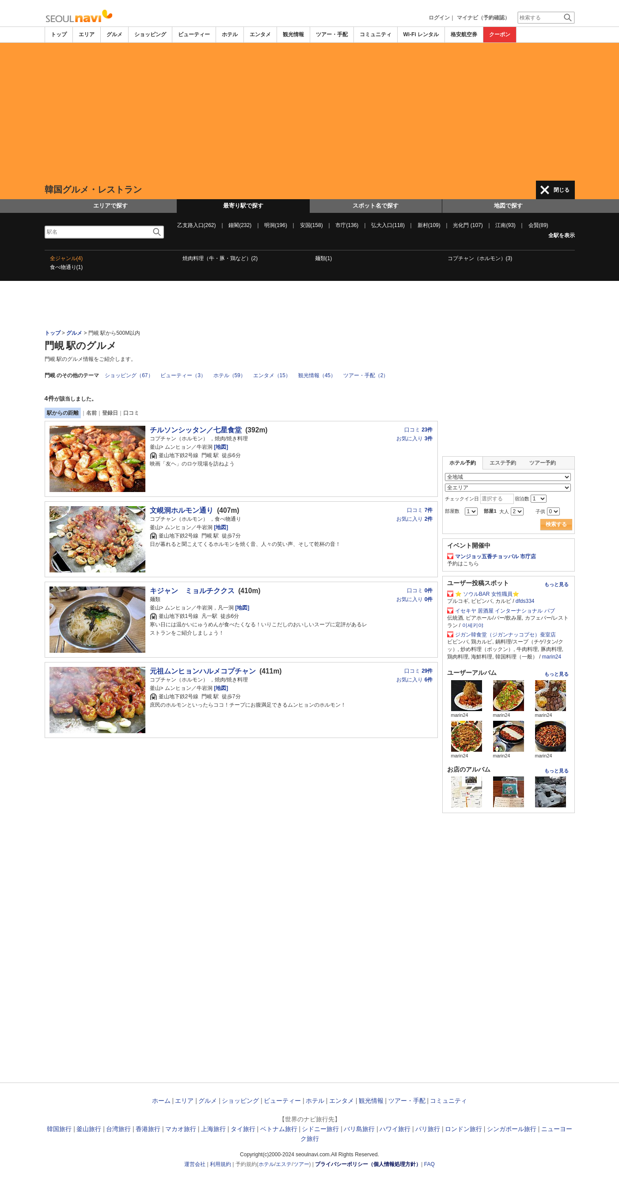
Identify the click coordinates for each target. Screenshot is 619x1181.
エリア (87, 34)
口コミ (131, 413)
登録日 (110, 413)
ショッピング (150, 34)
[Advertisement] (310, 112)
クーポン (499, 34)
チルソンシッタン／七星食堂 (196, 430)
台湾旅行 (118, 1128)
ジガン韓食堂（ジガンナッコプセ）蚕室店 (505, 635)
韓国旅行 (59, 1128)
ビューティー (194, 34)
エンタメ (260, 34)
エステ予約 (503, 463)
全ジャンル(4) (66, 258)
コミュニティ (375, 34)
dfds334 (525, 601)
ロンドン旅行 (463, 1128)
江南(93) (505, 225)
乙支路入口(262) (196, 225)
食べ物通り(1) (66, 267)
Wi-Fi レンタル (421, 34)
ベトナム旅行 (278, 1128)
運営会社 (194, 1164)
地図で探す (508, 205)
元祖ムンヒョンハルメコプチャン (203, 671)
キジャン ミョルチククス (192, 590)
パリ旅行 (427, 1128)
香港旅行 (148, 1128)
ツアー (301, 1164)
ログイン (439, 18)
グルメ (114, 34)
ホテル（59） (229, 375)
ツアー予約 (542, 463)
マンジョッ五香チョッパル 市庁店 (495, 556)
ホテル (230, 34)
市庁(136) (346, 225)
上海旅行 (213, 1128)
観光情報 (293, 34)
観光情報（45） (317, 375)
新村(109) (429, 225)
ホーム (161, 1100)
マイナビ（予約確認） (483, 18)
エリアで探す (110, 205)
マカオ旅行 (180, 1128)
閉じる (562, 190)
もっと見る (556, 584)
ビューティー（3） (183, 375)
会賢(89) (538, 225)
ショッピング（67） (129, 375)
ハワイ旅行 (395, 1128)
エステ (284, 1164)
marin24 (551, 657)
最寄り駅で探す (243, 205)
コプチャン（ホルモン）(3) (480, 258)
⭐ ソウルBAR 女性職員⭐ (487, 594)
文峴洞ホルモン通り (181, 510)
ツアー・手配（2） (366, 375)
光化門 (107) (467, 225)
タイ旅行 (243, 1128)
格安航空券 (464, 34)
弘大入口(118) (388, 225)
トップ (59, 34)
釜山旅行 (88, 1128)
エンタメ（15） (272, 375)
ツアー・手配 (332, 34)
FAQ (429, 1164)
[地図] (220, 447)
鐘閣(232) (239, 225)
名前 (91, 413)
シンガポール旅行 (511, 1128)
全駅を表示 (561, 235)
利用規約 (220, 1164)
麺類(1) (323, 258)
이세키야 (472, 625)
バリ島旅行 (359, 1128)
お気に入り (414, 438)
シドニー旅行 (320, 1128)
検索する (556, 524)
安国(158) (311, 225)
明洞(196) (275, 225)
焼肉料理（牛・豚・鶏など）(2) (220, 258)
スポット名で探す (376, 205)
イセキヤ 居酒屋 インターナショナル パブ (505, 611)
